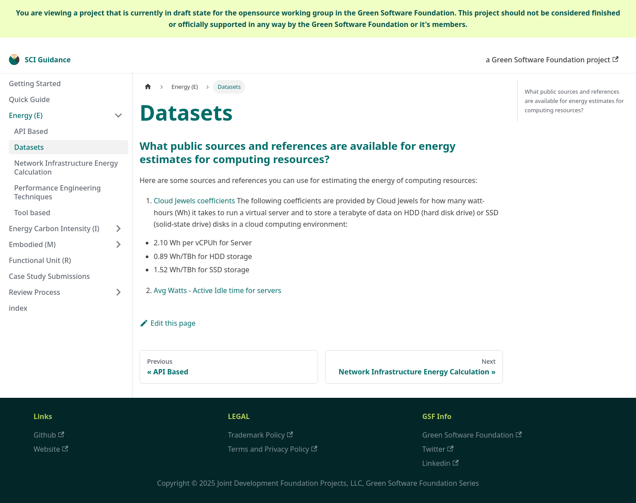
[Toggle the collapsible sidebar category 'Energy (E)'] (118, 115)
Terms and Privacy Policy (272, 449)
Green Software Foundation (472, 435)
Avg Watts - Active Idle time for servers (217, 290)
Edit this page (168, 323)
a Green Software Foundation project (552, 60)
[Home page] (148, 87)
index (18, 308)
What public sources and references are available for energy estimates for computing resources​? (574, 101)
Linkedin (440, 463)
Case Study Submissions (49, 276)
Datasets (29, 147)
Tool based (32, 212)
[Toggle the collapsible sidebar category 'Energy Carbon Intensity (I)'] (118, 228)
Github (49, 435)
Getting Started (35, 83)
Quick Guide (29, 99)
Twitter (438, 449)
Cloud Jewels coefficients (194, 201)
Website (51, 449)
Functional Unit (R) (40, 260)
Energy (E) (25, 115)
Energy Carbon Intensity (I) (54, 228)
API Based (31, 131)
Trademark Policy (260, 435)
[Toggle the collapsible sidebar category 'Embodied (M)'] (118, 244)
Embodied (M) (32, 244)
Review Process (34, 292)
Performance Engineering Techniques (57, 192)
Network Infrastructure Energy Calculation (66, 167)
